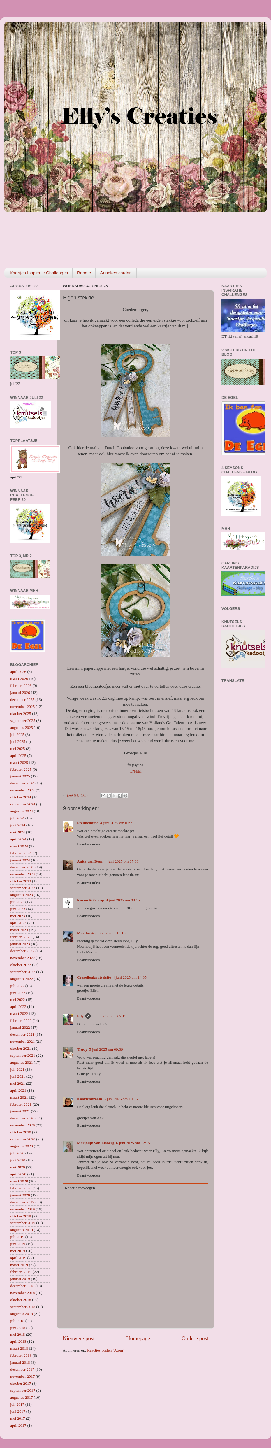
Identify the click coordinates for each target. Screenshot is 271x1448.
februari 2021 (20, 1104)
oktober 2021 (20, 1048)
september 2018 (22, 1307)
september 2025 (22, 720)
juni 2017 (17, 1411)
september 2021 (22, 1055)
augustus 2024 (21, 811)
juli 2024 (17, 818)
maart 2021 (19, 1097)
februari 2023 (20, 937)
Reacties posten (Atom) (105, 1350)
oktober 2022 (20, 965)
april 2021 (18, 1090)
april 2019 (18, 1258)
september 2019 (22, 1223)
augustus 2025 (21, 727)
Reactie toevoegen (80, 1188)
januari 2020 (20, 1195)
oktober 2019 (20, 1216)
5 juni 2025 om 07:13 (109, 1016)
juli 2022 (17, 986)
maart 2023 (19, 930)
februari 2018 (20, 1355)
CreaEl (135, 771)
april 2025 (18, 755)
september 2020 (22, 1139)
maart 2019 (19, 1265)
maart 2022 (19, 1013)
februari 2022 (20, 1020)
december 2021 (22, 1034)
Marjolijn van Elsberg (95, 1143)
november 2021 (22, 1041)
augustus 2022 (21, 979)
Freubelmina (87, 823)
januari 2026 (20, 692)
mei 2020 (17, 1167)
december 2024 (22, 783)
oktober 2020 (20, 1132)
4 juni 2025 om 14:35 (130, 977)
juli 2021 (17, 1069)
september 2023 (22, 888)
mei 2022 (17, 999)
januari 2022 (20, 1027)
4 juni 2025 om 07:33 (121, 861)
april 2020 (18, 1174)
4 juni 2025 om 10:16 (108, 933)
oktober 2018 (20, 1300)
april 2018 (18, 1341)
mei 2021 (17, 1083)
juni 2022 (17, 993)
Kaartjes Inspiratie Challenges (39, 272)
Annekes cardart (116, 272)
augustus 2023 (21, 895)
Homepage (138, 1338)
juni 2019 (17, 1244)
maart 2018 (19, 1348)
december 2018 (22, 1286)
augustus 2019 (21, 1230)
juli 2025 (17, 734)
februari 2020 (20, 1188)
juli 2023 (17, 902)
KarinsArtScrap (90, 900)
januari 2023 (20, 944)
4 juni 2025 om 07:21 (117, 823)
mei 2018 (17, 1334)
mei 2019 (17, 1251)
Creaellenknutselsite (94, 977)
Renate (84, 272)
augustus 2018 (21, 1314)
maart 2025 (19, 762)
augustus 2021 (21, 1062)
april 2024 (18, 839)
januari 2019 (20, 1279)
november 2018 (22, 1293)
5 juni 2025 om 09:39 (106, 1049)
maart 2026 (19, 678)
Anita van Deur (90, 861)
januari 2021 (20, 1111)
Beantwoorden (88, 844)
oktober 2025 (20, 713)
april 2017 (18, 1425)
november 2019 (22, 1209)
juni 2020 (17, 1160)
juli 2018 (17, 1321)
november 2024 (22, 790)
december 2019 (22, 1202)
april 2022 (18, 1006)
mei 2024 (17, 832)
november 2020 (22, 1125)
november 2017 (22, 1376)
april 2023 (18, 923)
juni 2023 (17, 909)
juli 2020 (17, 1153)
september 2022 (22, 972)
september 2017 (22, 1390)
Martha (83, 933)
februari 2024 (20, 853)
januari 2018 (20, 1362)
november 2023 (22, 874)
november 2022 (22, 958)
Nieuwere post (79, 1338)
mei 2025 (17, 748)
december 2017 (22, 1369)
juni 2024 (17, 825)
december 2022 (22, 951)
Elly (80, 1016)
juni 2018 (17, 1328)
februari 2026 (20, 685)
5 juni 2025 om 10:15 (121, 1099)
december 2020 (22, 1118)
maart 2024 (19, 846)
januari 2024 (20, 860)
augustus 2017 (21, 1397)
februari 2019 (20, 1272)
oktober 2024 (20, 797)
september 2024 (22, 804)
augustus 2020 (21, 1146)
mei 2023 (17, 916)
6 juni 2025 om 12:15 (133, 1143)
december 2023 (22, 867)
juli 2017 (17, 1404)
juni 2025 (17, 741)
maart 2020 (19, 1181)
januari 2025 (20, 776)
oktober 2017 (20, 1383)
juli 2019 (17, 1237)
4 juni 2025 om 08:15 (123, 900)
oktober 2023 (20, 881)
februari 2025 (20, 769)
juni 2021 (17, 1076)
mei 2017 (17, 1418)
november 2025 (22, 706)
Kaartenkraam (89, 1099)
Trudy (82, 1049)
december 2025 (22, 699)
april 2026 (18, 671)
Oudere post (195, 1338)
